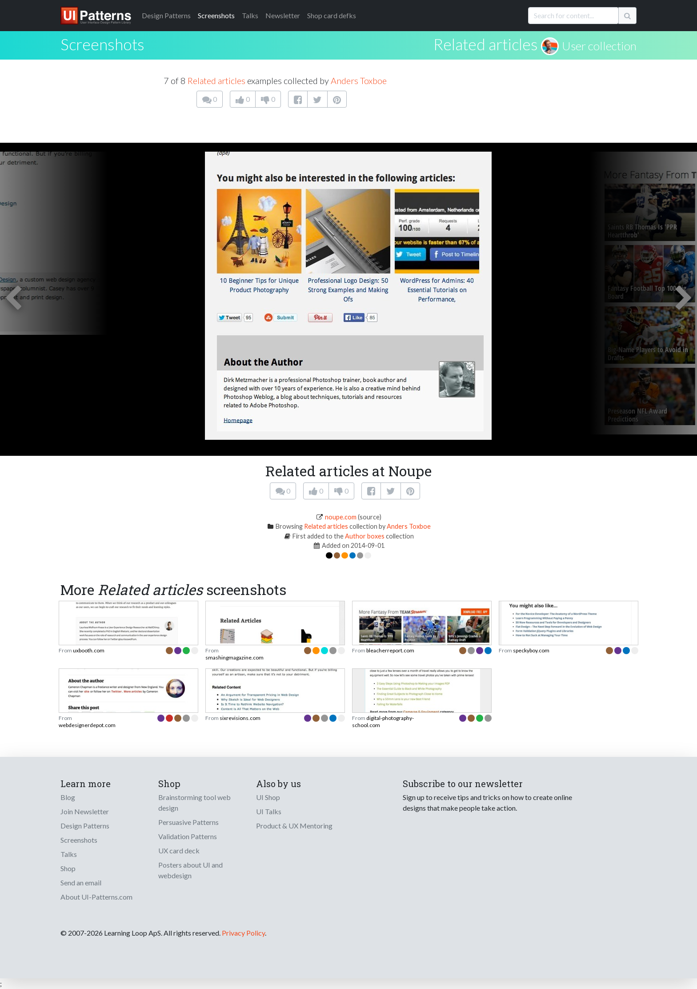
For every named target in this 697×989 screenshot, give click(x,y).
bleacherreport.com (390, 650)
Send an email (80, 882)
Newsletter (282, 15)
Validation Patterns (187, 836)
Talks (250, 15)
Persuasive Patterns (188, 822)
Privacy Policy (243, 933)
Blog (67, 797)
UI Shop (268, 797)
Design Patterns (84, 825)
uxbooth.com (88, 650)
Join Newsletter (84, 811)
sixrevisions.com (240, 718)
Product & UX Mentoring (294, 825)
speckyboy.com (531, 650)
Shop (68, 868)
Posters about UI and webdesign (190, 870)
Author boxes (365, 536)
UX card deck (179, 850)
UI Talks (268, 811)
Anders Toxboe (359, 80)
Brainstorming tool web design (194, 802)
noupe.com (341, 517)
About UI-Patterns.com (96, 897)
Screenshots (216, 15)
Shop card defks (331, 15)
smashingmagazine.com (234, 657)
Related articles (485, 44)
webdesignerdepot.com (87, 725)
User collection (599, 46)
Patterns (166, 15)
